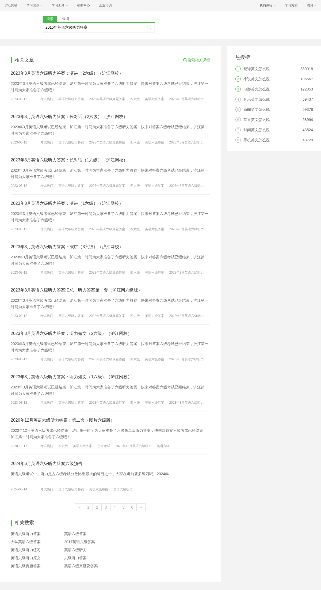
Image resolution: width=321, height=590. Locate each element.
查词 (65, 19)
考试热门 (46, 99)
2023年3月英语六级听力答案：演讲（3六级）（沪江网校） (67, 246)
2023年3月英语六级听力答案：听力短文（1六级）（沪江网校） (71, 377)
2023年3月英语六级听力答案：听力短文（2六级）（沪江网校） (71, 333)
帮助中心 (83, 5)
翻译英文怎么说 (256, 69)
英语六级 (163, 446)
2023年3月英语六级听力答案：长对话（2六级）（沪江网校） (69, 116)
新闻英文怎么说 (256, 109)
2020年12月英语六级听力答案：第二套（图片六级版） (63, 420)
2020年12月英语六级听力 (133, 446)
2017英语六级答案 (79, 542)
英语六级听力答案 (71, 99)
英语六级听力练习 (26, 550)
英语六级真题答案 (26, 566)
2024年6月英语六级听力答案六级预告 (47, 463)
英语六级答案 (154, 99)
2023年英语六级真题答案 (107, 99)
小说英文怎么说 (256, 79)
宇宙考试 (103, 446)
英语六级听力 (123, 489)
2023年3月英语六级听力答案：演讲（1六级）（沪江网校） (67, 203)
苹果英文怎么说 (256, 120)
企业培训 (105, 5)
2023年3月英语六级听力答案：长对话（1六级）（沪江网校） (69, 160)
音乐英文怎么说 (256, 99)
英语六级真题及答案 (81, 566)
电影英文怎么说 (256, 89)
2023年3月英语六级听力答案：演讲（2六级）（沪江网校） (67, 73)
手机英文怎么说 (256, 140)
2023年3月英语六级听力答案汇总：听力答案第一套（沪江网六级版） (77, 290)
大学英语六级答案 (26, 542)
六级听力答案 (75, 558)
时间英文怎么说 (256, 130)
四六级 (135, 99)
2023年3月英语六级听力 (186, 99)
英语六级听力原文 (26, 558)
